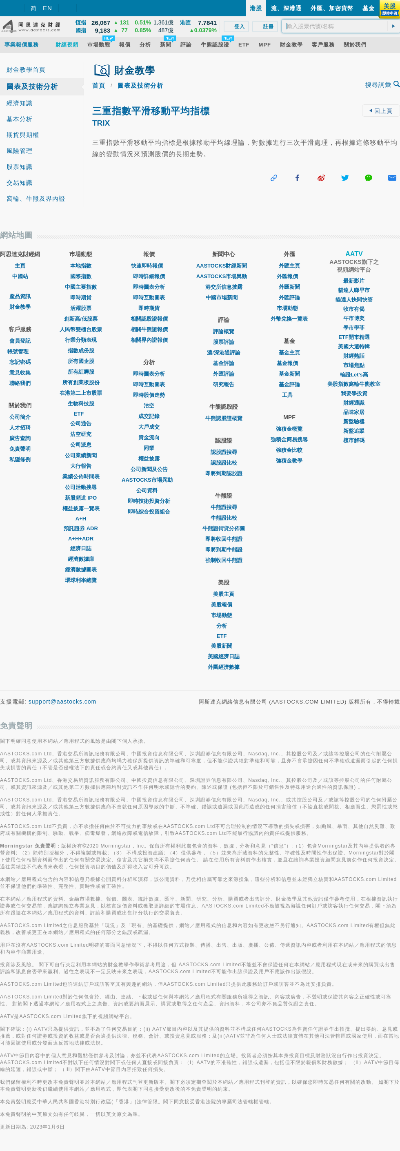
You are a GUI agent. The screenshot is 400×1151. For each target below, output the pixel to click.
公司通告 (80, 424)
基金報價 (289, 363)
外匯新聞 (289, 287)
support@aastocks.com (63, 701)
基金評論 (223, 363)
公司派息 (80, 445)
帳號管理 (20, 351)
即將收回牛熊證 (223, 539)
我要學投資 (354, 393)
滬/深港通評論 (223, 353)
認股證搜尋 (224, 452)
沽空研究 (80, 434)
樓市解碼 (353, 440)
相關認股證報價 (149, 319)
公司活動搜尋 (81, 487)
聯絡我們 (20, 383)
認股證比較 (224, 463)
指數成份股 (81, 351)
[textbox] (341, 26)
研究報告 (223, 384)
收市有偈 (353, 309)
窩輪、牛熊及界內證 (36, 198)
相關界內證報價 (149, 340)
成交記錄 (149, 416)
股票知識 (20, 166)
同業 (149, 448)
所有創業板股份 (81, 382)
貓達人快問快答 (354, 300)
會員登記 (20, 341)
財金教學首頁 (26, 69)
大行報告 (80, 466)
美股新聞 (223, 646)
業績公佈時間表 (81, 477)
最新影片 (353, 281)
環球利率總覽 (81, 580)
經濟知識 (20, 103)
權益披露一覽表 (81, 508)
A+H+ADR (80, 539)
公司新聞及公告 (149, 469)
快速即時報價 (149, 266)
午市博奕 (353, 318)
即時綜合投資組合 (149, 512)
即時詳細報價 (149, 276)
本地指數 (80, 266)
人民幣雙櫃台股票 (81, 329)
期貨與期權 (23, 134)
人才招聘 (20, 428)
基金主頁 (289, 353)
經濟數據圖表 (81, 570)
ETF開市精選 (354, 337)
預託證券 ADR (81, 528)
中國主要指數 (81, 287)
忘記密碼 (20, 362)
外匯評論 (223, 374)
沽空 (149, 406)
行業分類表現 (81, 340)
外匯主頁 (289, 266)
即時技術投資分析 (149, 501)
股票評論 (223, 342)
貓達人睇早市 (354, 290)
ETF (81, 414)
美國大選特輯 (354, 346)
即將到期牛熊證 (223, 550)
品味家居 (353, 412)
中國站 (20, 276)
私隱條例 (20, 459)
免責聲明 (20, 449)
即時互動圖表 (149, 297)
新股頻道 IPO (81, 498)
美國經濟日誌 (224, 656)
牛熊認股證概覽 (223, 418)
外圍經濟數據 (224, 667)
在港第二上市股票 (81, 393)
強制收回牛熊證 (223, 560)
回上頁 (381, 111)
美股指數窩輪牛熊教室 (353, 384)
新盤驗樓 (353, 421)
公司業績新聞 (81, 455)
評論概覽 (223, 331)
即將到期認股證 (223, 473)
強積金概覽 (289, 429)
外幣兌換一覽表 (289, 319)
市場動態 (223, 615)
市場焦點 (353, 365)
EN (47, 7)
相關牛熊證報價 (149, 329)
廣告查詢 (20, 438)
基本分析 (20, 118)
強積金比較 (289, 450)
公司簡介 (20, 417)
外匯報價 (289, 276)
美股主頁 (223, 594)
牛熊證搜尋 (224, 507)
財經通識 (353, 403)
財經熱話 (353, 356)
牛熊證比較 (224, 518)
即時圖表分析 (149, 287)
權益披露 (149, 459)
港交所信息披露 (223, 287)
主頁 (20, 266)
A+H (81, 519)
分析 (223, 626)
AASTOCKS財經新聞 (223, 266)
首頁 (98, 85)
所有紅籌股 (81, 372)
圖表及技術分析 (32, 87)
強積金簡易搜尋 (289, 439)
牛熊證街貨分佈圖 (223, 528)
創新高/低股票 (81, 319)
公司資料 (149, 490)
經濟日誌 (80, 548)
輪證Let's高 (354, 375)
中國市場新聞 (224, 297)
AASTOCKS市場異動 (149, 480)
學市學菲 (353, 328)
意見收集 (20, 373)
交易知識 (20, 182)
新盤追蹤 (353, 431)
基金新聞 (289, 374)
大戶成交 (149, 427)
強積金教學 (289, 461)
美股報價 (223, 605)
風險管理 (20, 150)
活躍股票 (80, 308)
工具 (289, 395)
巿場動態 (289, 308)
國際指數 (80, 276)
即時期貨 (80, 297)
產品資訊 (20, 296)
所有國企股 (81, 361)
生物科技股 (81, 404)
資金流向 (149, 437)
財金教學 (20, 307)
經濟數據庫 (81, 559)
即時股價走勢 (149, 395)
